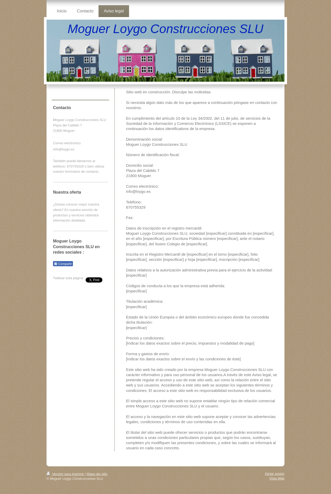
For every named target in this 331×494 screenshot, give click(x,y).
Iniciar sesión (274, 474)
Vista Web (276, 478)
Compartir (63, 264)
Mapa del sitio (97, 474)
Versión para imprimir (66, 474)
